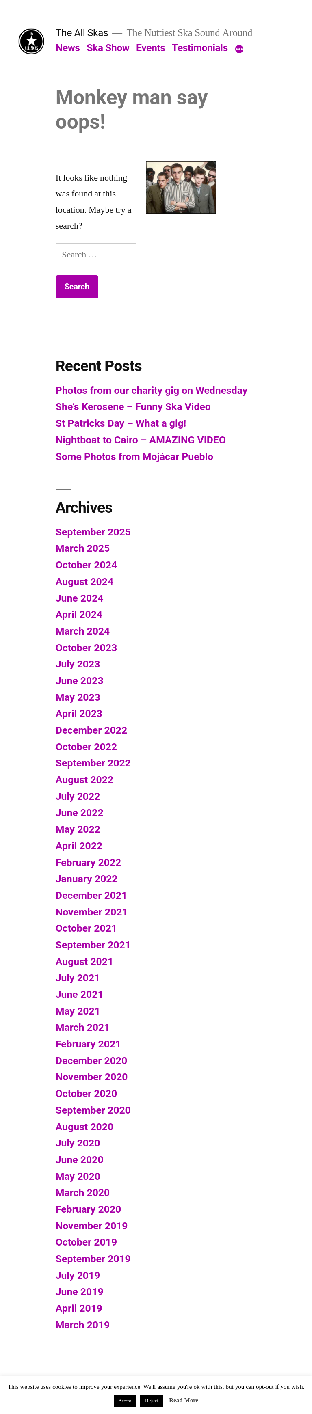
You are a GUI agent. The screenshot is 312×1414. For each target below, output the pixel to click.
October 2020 (86, 1093)
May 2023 (78, 697)
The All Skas (82, 33)
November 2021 (92, 912)
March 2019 (83, 1325)
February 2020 (88, 1209)
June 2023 (80, 680)
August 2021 (84, 961)
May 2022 (78, 829)
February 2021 (88, 1044)
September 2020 (93, 1110)
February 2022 (88, 862)
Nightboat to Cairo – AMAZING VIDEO (141, 440)
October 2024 (86, 565)
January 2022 (87, 879)
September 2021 (93, 945)
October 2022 (86, 747)
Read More (183, 1400)
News (68, 48)
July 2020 (78, 1143)
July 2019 (78, 1275)
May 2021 (78, 1011)
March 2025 (83, 548)
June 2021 (80, 994)
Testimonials (200, 48)
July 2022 (78, 796)
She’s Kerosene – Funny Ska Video (133, 406)
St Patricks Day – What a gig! (121, 423)
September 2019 (93, 1259)
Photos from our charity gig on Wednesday (151, 390)
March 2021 (83, 1027)
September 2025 (93, 532)
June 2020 (80, 1160)
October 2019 (86, 1242)
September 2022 (93, 763)
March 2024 (83, 631)
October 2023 (86, 648)
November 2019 (92, 1226)
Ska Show (108, 48)
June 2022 (80, 812)
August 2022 (84, 780)
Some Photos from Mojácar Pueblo (134, 456)
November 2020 (92, 1077)
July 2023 (78, 664)
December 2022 (91, 730)
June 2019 (80, 1291)
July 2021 (78, 978)
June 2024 (80, 598)
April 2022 (79, 846)
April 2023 (79, 713)
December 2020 (91, 1060)
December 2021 (91, 895)
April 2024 (79, 614)
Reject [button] (151, 1400)
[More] (239, 49)
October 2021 (86, 928)
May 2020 (78, 1176)
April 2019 (79, 1308)
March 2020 (83, 1192)
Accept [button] (125, 1400)
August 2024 (84, 581)
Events (150, 48)
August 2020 (84, 1127)
